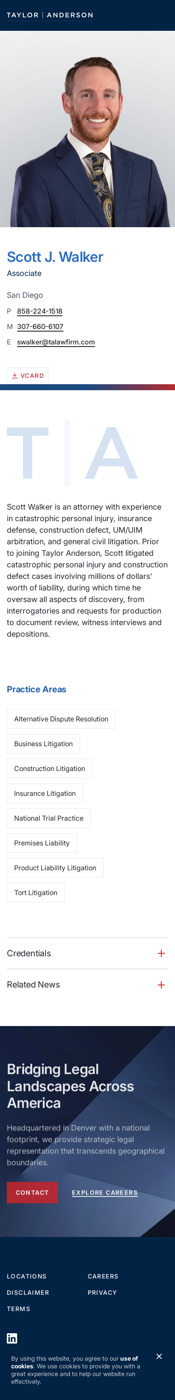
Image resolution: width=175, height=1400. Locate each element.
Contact (32, 1194)
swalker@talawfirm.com (56, 342)
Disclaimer (28, 1292)
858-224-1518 (39, 311)
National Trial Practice (48, 818)
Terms (18, 1308)
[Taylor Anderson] (49, 15)
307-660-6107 (40, 326)
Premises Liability (42, 843)
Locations (27, 1276)
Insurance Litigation (45, 793)
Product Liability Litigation (55, 867)
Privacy (103, 1292)
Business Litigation (43, 743)
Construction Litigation (49, 768)
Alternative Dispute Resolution (61, 719)
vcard (28, 375)
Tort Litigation (35, 892)
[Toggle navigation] (160, 15)
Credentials (29, 953)
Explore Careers (105, 1194)
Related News (33, 984)
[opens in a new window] (12, 1338)
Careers (103, 1276)
